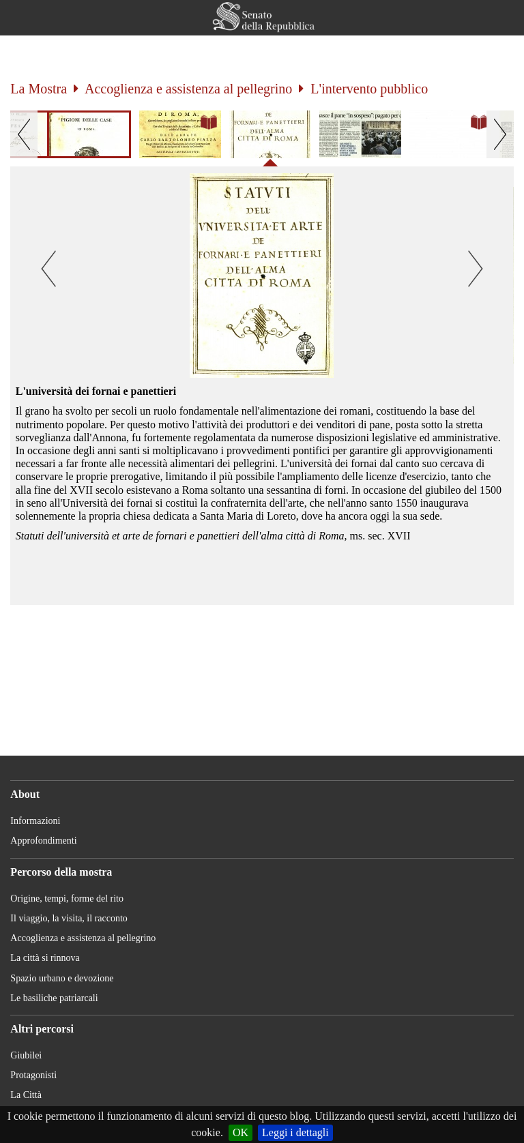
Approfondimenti (43, 840)
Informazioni (35, 821)
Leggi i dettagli (295, 1132)
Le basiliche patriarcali (54, 998)
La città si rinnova (44, 958)
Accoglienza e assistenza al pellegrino (188, 88)
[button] (496, 17)
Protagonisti (33, 1075)
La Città (26, 1095)
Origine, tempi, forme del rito (66, 898)
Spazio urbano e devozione (61, 978)
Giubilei (26, 1055)
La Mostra (38, 88)
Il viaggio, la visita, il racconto (68, 918)
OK (240, 1132)
